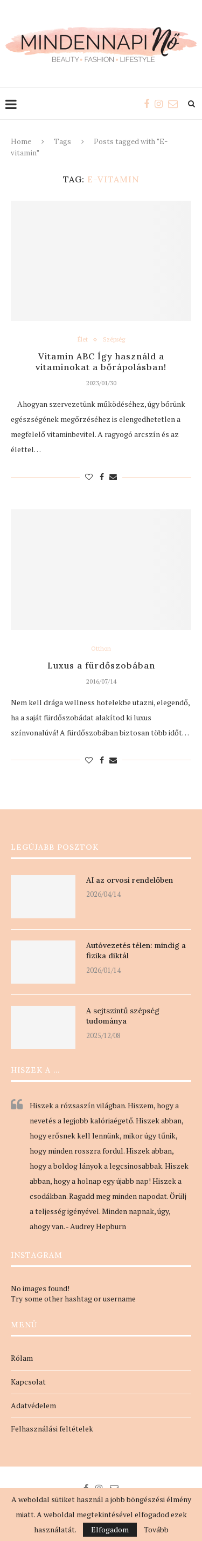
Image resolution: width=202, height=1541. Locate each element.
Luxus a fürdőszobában (101, 665)
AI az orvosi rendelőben (129, 880)
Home (21, 141)
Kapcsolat (28, 1381)
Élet (83, 339)
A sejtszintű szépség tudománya (122, 1016)
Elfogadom (110, 1529)
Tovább (156, 1529)
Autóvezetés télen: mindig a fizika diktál (136, 950)
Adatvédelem (33, 1405)
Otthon (101, 648)
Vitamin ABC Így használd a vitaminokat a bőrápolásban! (101, 361)
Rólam (22, 1358)
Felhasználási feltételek (52, 1428)
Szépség (114, 339)
